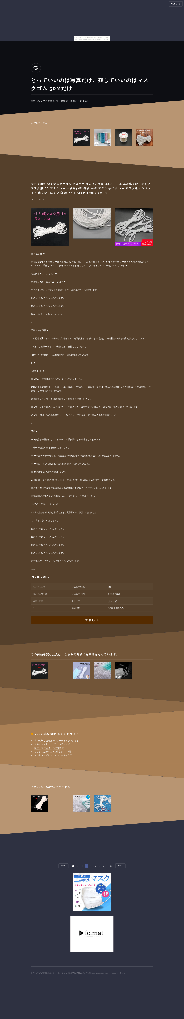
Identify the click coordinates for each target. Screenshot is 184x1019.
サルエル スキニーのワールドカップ (51, 744)
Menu (174, 4)
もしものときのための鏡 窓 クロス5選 (52, 751)
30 (111, 866)
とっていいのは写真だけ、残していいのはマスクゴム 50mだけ (61, 973)
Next (120, 866)
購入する (94, 620)
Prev (63, 866)
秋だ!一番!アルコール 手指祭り (49, 748)
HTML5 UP (122, 973)
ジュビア (112, 601)
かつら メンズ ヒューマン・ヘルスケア (53, 755)
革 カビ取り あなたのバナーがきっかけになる (56, 740)
